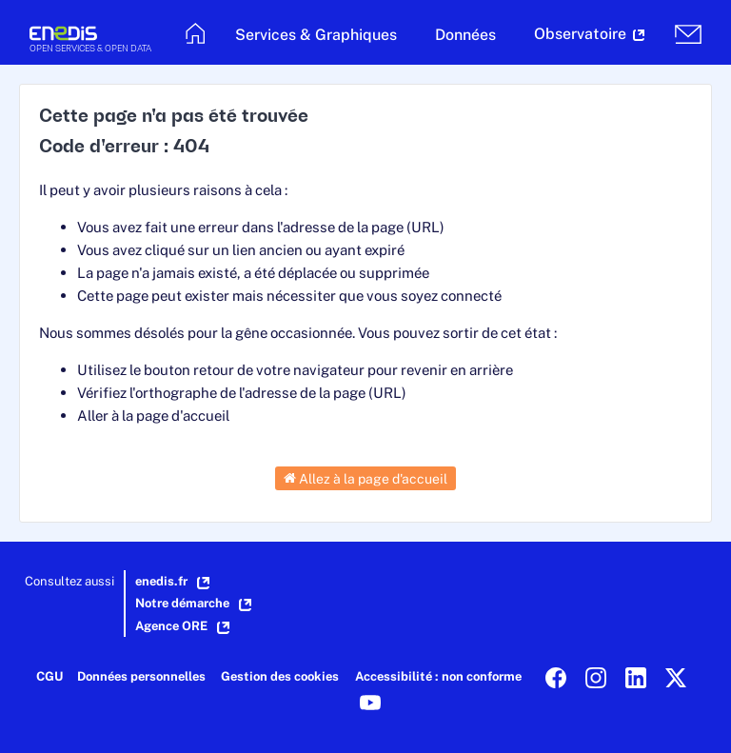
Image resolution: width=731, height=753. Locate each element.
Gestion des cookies (280, 676)
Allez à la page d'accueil (365, 477)
